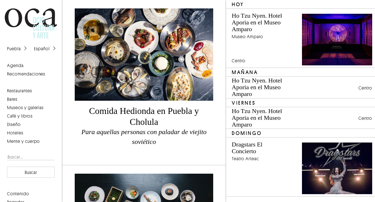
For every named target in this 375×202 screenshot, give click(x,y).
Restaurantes (19, 90)
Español (42, 48)
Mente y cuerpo (23, 141)
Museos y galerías (25, 107)
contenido (18, 193)
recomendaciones (26, 74)
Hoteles (15, 133)
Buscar (31, 172)
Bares (12, 99)
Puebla (14, 48)
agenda (15, 65)
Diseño (14, 124)
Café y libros (20, 116)
